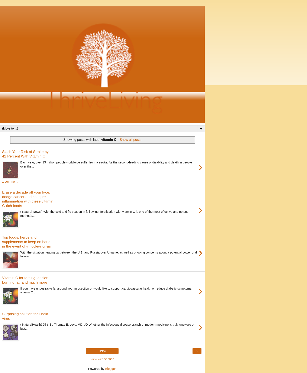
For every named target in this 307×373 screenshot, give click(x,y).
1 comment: (10, 181)
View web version (102, 359)
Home (102, 351)
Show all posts (130, 139)
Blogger (110, 368)
